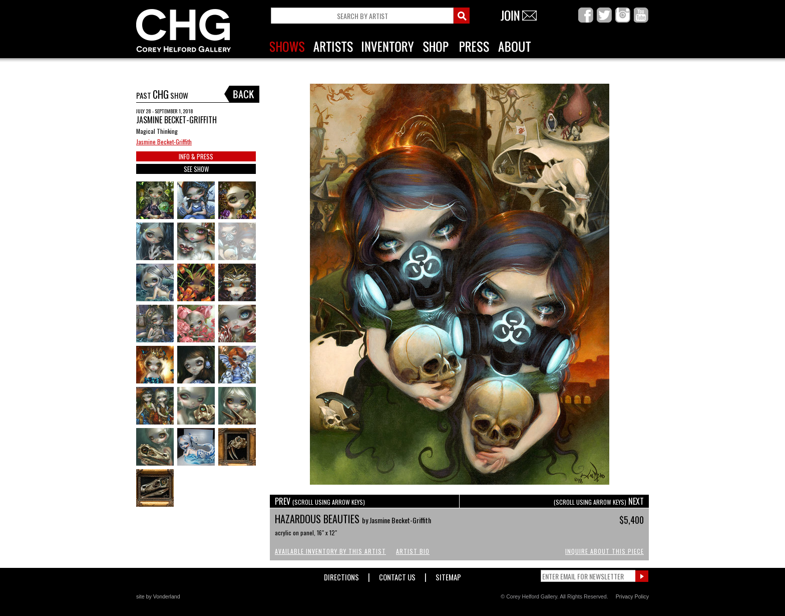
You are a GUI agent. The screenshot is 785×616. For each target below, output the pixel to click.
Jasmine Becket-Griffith (164, 141)
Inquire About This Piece (604, 551)
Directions (341, 575)
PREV (320, 501)
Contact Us (397, 575)
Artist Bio (413, 551)
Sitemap (448, 575)
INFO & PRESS (196, 156)
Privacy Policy (632, 596)
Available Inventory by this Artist (330, 551)
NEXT (599, 501)
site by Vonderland (158, 596)
